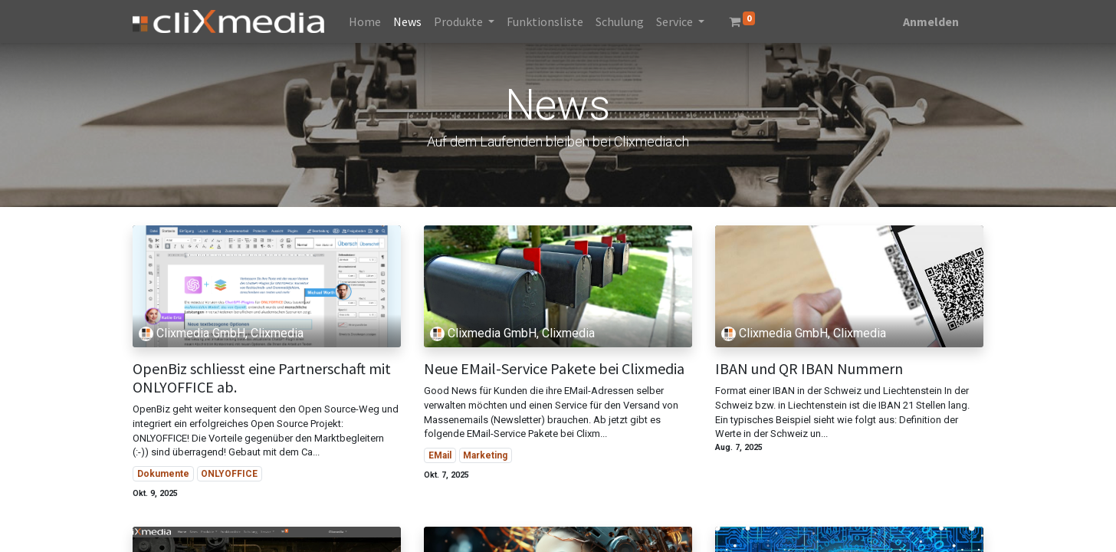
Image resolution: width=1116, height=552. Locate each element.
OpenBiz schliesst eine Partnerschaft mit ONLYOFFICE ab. (262, 378)
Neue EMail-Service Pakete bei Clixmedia (554, 369)
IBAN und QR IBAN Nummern (809, 369)
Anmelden (931, 21)
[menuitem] (365, 21)
